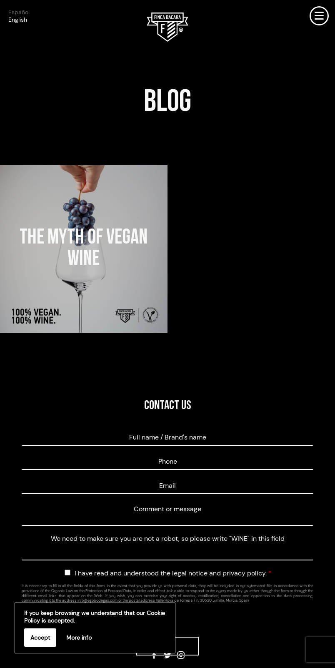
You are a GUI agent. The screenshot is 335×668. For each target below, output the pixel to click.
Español (19, 12)
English (17, 19)
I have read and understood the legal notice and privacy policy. (173, 573)
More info (79, 637)
